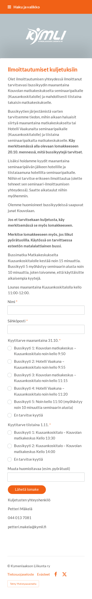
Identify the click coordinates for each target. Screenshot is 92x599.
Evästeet (43, 574)
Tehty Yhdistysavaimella (23, 583)
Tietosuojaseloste (20, 574)
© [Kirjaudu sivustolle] (9, 566)
